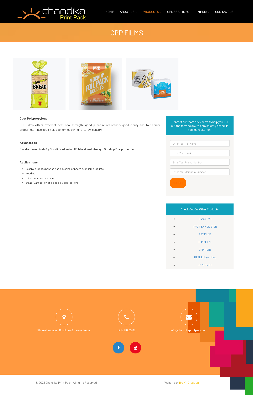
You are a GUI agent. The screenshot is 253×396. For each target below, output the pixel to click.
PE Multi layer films (205, 257)
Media (203, 11)
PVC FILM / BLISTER (205, 226)
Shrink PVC (205, 218)
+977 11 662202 (126, 330)
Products (152, 11)
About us (128, 11)
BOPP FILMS (205, 242)
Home (109, 11)
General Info (179, 11)
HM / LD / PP (205, 265)
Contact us (224, 11)
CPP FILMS (205, 249)
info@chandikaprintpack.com (189, 330)
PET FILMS (205, 234)
